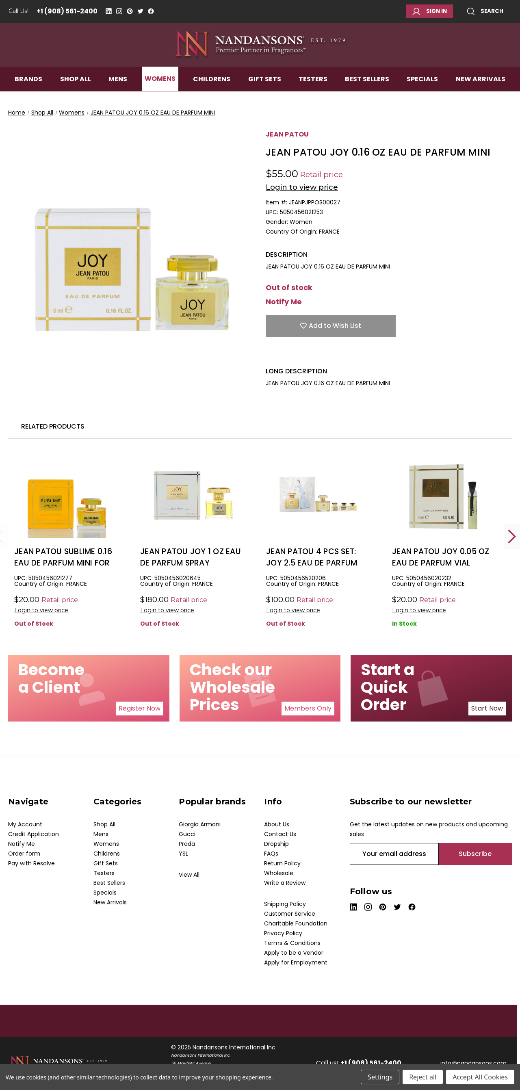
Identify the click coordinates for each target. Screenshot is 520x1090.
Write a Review (285, 883)
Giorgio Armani (200, 824)
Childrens (211, 92)
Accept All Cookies (480, 1077)
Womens (160, 92)
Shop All (75, 92)
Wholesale (278, 873)
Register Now (139, 708)
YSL (183, 853)
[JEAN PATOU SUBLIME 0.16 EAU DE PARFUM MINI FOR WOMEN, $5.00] (66, 496)
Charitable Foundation (295, 923)
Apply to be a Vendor (293, 953)
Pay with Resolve (31, 863)
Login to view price (302, 187)
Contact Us (280, 834)
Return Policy (282, 863)
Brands (28, 92)
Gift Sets (264, 92)
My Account (25, 824)
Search (485, 11)
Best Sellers (367, 92)
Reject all (422, 1077)
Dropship (276, 844)
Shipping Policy (285, 904)
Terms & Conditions (292, 943)
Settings (380, 1077)
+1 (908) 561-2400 (67, 11)
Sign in (429, 11)
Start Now (487, 708)
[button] (139, 708)
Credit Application (33, 834)
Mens (117, 92)
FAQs (271, 853)
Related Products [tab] (52, 426)
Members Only (308, 708)
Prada (187, 844)
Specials (422, 92)
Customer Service (289, 914)
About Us (276, 824)
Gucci (187, 834)
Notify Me (284, 302)
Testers (313, 92)
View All (189, 875)
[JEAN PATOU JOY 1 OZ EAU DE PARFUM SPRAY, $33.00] (192, 496)
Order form (24, 853)
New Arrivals (480, 92)
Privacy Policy (283, 933)
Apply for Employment (295, 962)
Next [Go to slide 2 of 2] (512, 536)
